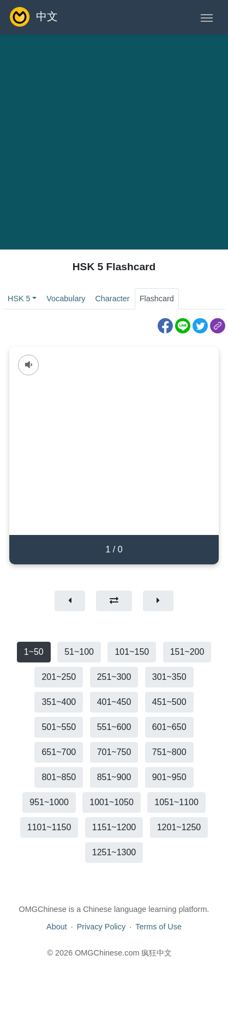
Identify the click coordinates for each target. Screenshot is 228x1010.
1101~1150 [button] (49, 827)
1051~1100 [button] (176, 802)
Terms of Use (158, 926)
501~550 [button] (58, 727)
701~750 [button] (114, 752)
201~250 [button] (58, 677)
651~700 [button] (58, 752)
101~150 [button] (132, 651)
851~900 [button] (114, 777)
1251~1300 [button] (114, 852)
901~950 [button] (169, 777)
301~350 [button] (169, 677)
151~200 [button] (187, 651)
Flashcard (157, 298)
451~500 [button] (169, 702)
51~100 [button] (79, 651)
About (56, 926)
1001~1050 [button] (111, 802)
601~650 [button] (169, 727)
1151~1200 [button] (114, 827)
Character (112, 298)
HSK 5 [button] (19, 298)
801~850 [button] (58, 777)
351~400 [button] (58, 702)
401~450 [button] (114, 702)
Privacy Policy (101, 926)
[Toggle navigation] (206, 17)
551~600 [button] (114, 727)
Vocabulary (65, 298)
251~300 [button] (114, 677)
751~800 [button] (169, 752)
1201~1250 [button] (179, 827)
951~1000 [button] (49, 802)
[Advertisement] (102, 142)
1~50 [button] (34, 651)
